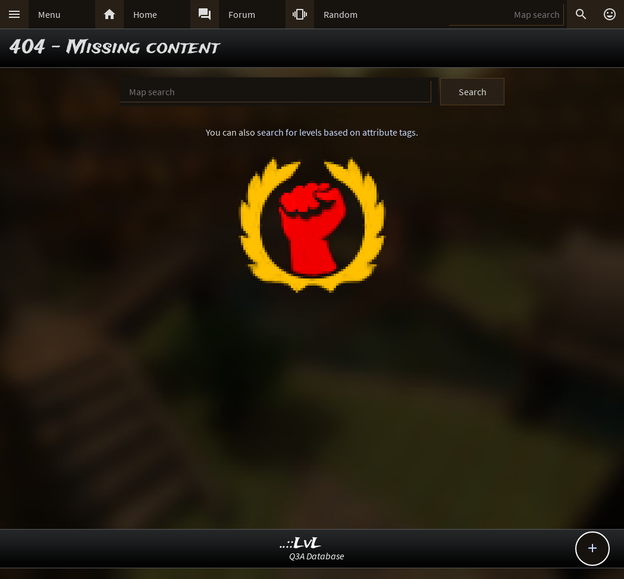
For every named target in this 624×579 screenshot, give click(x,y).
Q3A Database (316, 556)
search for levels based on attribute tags (336, 132)
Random (341, 14)
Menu (49, 14)
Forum (241, 14)
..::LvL (301, 543)
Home (145, 14)
